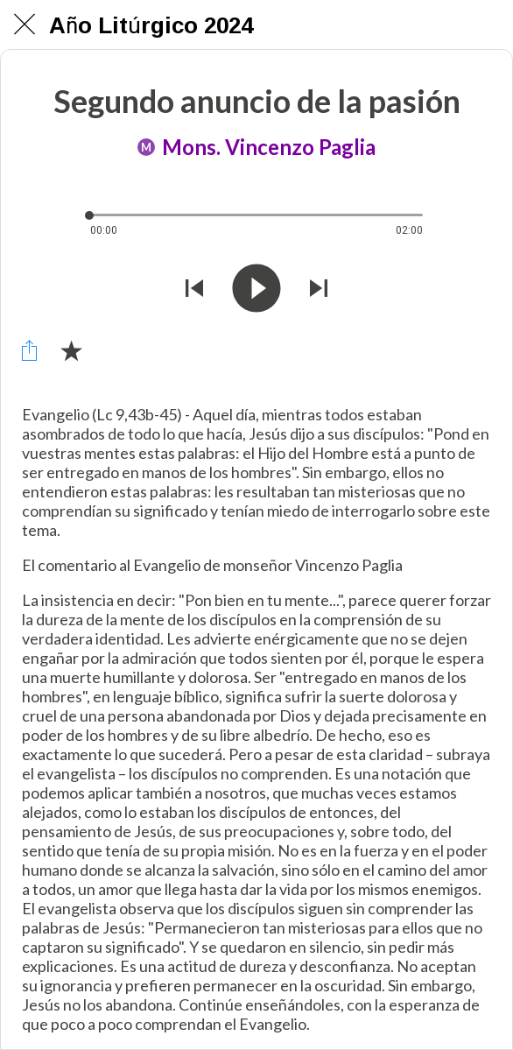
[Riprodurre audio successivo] (318, 290)
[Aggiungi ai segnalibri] (71, 350)
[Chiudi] (24, 24)
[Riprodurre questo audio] (256, 290)
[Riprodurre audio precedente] (194, 290)
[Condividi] (29, 350)
